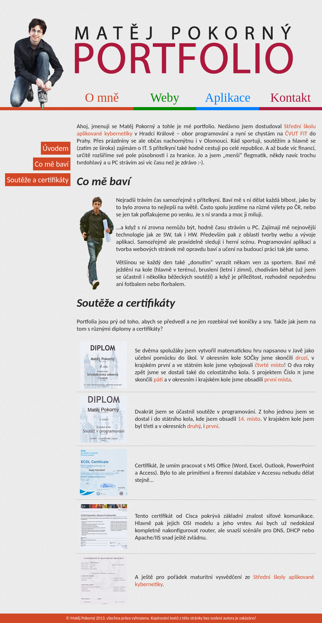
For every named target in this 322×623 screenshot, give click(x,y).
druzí (302, 357)
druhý (194, 426)
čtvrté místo (269, 365)
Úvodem (56, 148)
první (212, 426)
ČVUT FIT (296, 133)
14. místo (249, 418)
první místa (277, 379)
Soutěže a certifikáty (38, 179)
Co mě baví (52, 164)
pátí (158, 379)
